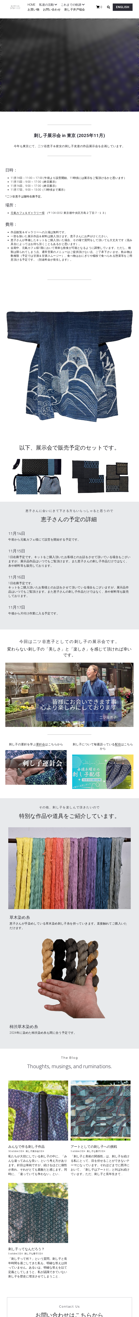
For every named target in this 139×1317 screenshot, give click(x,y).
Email (20, 1183)
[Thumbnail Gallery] (38, 476)
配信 (118, 738)
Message (23, 1193)
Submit (69, 1222)
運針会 (40, 738)
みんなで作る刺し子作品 (26, 987)
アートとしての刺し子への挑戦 (94, 987)
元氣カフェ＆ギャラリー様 (28, 213)
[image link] (36, 760)
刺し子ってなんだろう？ (26, 1090)
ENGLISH (116, 9)
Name (20, 1173)
